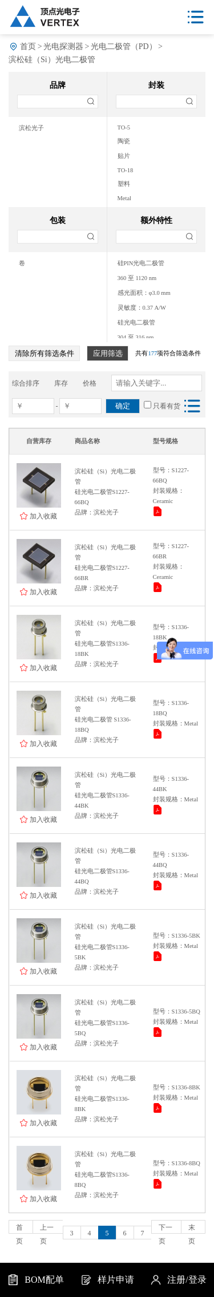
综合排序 (25, 383)
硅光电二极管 (136, 322)
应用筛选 (108, 353)
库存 (61, 383)
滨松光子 (31, 128)
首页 (28, 46)
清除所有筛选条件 (44, 353)
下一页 (165, 1228)
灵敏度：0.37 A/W (142, 308)
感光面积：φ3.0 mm (144, 293)
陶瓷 (124, 141)
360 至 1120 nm (137, 278)
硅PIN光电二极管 (141, 263)
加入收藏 (43, 516)
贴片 (124, 156)
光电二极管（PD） (124, 46)
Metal (125, 198)
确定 (122, 406)
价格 (89, 383)
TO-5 (124, 127)
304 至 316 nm (136, 337)
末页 (191, 1228)
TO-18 (126, 170)
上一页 (47, 1228)
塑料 (124, 184)
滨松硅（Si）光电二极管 (52, 59)
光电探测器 (63, 46)
